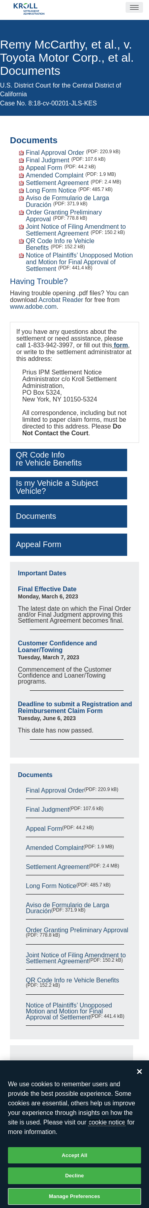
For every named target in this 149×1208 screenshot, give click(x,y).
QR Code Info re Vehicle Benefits (72, 980)
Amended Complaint (54, 175)
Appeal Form (44, 167)
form (121, 345)
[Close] (139, 1075)
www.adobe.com (33, 306)
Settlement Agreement (57, 182)
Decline (74, 1179)
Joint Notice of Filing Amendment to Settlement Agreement (76, 230)
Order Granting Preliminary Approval (77, 930)
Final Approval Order (55, 152)
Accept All (74, 1159)
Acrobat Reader (61, 299)
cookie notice (106, 1125)
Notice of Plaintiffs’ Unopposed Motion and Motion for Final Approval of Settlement (79, 262)
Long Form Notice (51, 190)
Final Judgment (47, 160)
